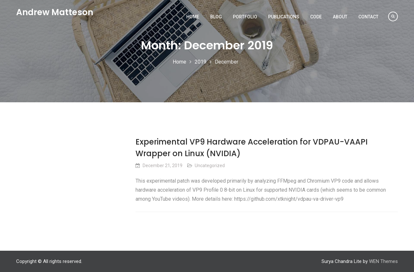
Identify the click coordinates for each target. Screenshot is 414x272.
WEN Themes (383, 261)
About (340, 16)
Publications (283, 16)
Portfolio (245, 16)
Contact (368, 16)
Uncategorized (210, 165)
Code (316, 16)
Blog (216, 16)
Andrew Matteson (54, 12)
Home (192, 16)
